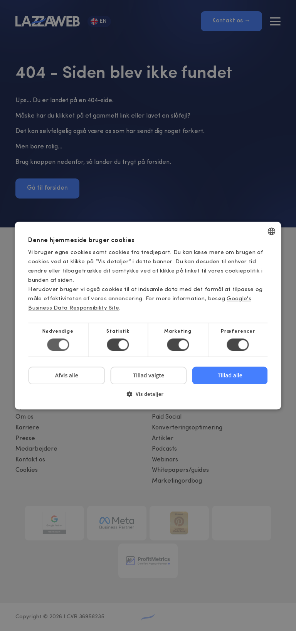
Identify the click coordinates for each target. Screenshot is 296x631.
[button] (147, 397)
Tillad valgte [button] (148, 375)
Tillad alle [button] (230, 375)
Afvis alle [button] (66, 375)
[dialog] (148, 315)
